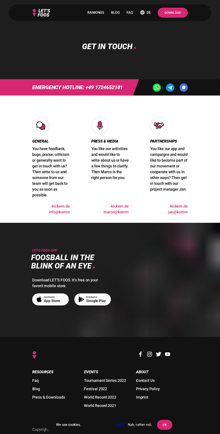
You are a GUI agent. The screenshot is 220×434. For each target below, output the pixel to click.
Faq (35, 380)
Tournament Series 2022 (105, 380)
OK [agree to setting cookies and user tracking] (165, 424)
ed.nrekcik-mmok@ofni (59, 209)
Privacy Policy (148, 389)
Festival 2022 (95, 389)
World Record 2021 (100, 405)
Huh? (121, 425)
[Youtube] (167, 354)
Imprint (142, 397)
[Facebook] (140, 354)
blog (115, 13)
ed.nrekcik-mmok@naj (178, 209)
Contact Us (145, 380)
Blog (36, 389)
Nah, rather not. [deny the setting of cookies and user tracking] (140, 425)
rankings (95, 13)
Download (173, 12)
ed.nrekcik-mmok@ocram (116, 209)
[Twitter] (158, 354)
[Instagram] (149, 354)
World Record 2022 (100, 397)
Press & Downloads (48, 397)
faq (130, 13)
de (145, 12)
